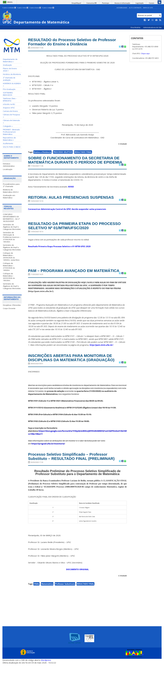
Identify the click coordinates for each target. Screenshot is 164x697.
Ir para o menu (22, 7)
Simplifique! (83, 3)
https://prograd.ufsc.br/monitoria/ (48, 470)
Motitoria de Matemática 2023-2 (10, 190)
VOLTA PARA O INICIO (11, 147)
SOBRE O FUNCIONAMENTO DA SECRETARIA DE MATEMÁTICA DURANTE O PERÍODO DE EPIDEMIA (75, 164)
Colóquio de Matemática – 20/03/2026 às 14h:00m (9, 276)
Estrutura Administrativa (8, 165)
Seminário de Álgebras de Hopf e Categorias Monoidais (12, 226)
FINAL (36, 617)
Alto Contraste (135, 8)
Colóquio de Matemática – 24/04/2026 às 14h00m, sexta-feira (11, 256)
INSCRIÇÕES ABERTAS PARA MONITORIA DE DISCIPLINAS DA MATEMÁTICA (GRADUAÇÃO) (77, 381)
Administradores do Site (152, 27)
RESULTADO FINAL (83, 153)
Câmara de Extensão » (11, 121)
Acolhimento (8, 143)
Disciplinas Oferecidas (12, 305)
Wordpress (46, 693)
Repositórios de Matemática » (9, 139)
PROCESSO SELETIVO (62, 153)
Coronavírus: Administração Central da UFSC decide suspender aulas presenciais (67, 222)
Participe (110, 3)
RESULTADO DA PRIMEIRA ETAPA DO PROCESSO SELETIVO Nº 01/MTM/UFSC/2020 (76, 240)
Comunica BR (97, 3)
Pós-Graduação (9, 89)
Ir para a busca (35, 7)
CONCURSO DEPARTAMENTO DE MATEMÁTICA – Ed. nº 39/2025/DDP (11, 217)
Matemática (47, 617)
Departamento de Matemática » (10, 60)
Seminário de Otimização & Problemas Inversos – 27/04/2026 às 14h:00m (12, 237)
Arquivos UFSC (9, 108)
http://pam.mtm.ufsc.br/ (101, 365)
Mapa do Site (148, 8)
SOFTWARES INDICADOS (8, 94)
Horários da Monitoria (12, 74)
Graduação (7, 65)
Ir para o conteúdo (9, 7)
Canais (152, 3)
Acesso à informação (125, 3)
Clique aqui (145, 53)
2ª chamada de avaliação (9, 79)
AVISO (71, 194)
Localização (7, 169)
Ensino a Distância (42, 153)
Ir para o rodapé (48, 7)
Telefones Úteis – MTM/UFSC (10, 99)
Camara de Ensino (10, 111)
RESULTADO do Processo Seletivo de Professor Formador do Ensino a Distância (73, 43)
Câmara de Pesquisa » (11, 115)
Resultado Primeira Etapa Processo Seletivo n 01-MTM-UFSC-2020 (59, 261)
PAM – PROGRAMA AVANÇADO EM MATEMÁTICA (66, 288)
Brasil (10, 2)
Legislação (141, 3)
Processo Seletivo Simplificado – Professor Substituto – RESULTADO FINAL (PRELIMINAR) (74, 486)
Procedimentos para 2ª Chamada (11, 185)
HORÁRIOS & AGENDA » (12, 84)
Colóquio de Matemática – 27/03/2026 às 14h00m (9, 266)
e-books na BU (9, 104)
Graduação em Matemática (9, 196)
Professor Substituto (65, 617)
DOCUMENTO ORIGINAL (77, 602)
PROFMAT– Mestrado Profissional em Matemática (11, 131)
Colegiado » (8, 126)
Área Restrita (136, 27)
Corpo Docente (9, 308)
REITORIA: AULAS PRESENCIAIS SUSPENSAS (63, 208)
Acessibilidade (122, 8)
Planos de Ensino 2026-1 (10, 69)
